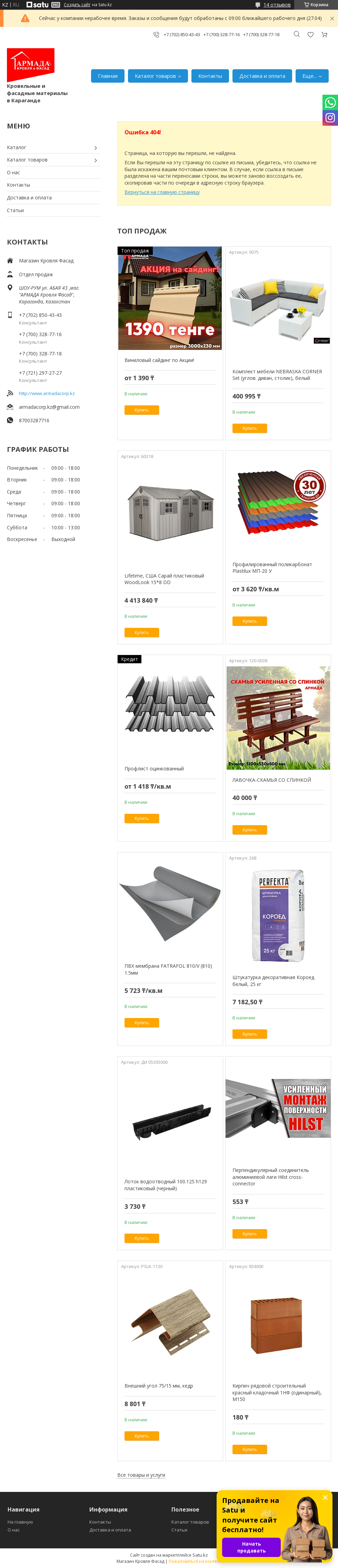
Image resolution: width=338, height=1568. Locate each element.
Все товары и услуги (141, 1475)
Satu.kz (200, 1555)
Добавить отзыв (310, 35)
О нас (13, 172)
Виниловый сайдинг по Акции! (159, 360)
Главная (108, 75)
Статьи (15, 210)
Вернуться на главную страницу (162, 192)
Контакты (210, 75)
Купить (142, 410)
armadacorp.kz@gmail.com (49, 407)
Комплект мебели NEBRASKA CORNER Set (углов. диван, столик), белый (277, 375)
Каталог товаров (155, 75)
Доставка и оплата (262, 75)
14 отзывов (277, 4)
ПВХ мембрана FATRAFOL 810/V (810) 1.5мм (168, 969)
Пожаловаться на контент (195, 1561)
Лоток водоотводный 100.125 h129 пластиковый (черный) (166, 1185)
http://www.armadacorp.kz (47, 393)
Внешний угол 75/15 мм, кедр (159, 1385)
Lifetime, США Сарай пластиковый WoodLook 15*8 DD (164, 579)
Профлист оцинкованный (154, 768)
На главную (20, 1522)
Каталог (16, 147)
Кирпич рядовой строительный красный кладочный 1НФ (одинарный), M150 (277, 1392)
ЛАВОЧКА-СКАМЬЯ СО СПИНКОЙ (271, 780)
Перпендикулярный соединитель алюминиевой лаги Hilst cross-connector (270, 1177)
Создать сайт (77, 4)
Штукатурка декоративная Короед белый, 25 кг (273, 980)
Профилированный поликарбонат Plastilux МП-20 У (272, 567)
